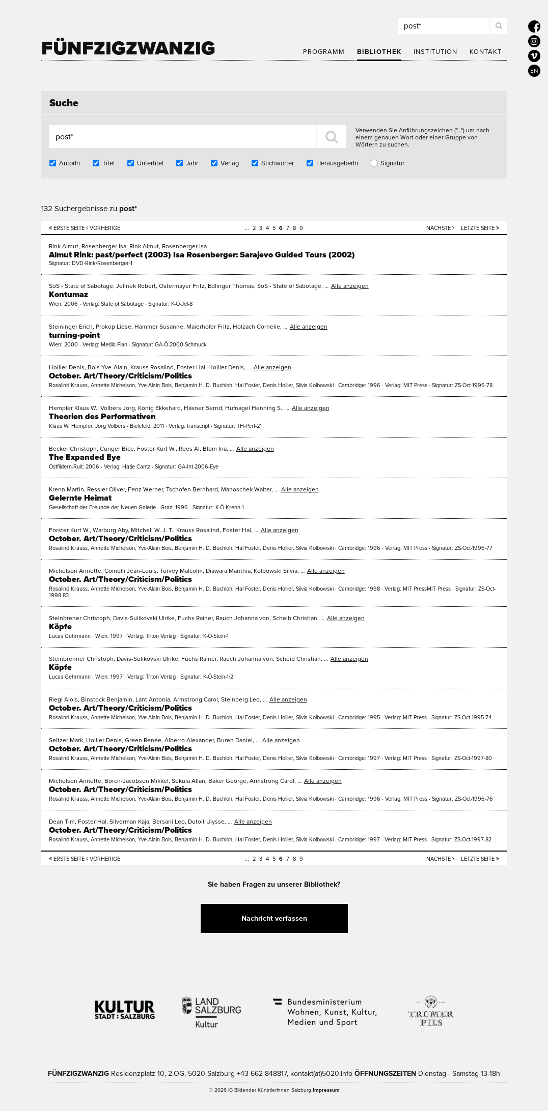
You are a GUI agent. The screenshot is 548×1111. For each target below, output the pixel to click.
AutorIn (69, 163)
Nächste (440, 228)
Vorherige (103, 228)
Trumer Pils (430, 1006)
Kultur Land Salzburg (211, 1006)
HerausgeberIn (337, 163)
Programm (324, 52)
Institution (435, 52)
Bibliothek (379, 52)
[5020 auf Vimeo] (534, 56)
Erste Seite (67, 228)
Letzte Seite (480, 228)
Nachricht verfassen (274, 918)
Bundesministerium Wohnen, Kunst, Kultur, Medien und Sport (324, 1006)
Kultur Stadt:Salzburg (125, 1006)
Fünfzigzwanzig (128, 48)
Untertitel (150, 163)
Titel (108, 163)
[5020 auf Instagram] (534, 41)
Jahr (192, 163)
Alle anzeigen (350, 285)
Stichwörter (277, 163)
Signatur (392, 163)
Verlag (230, 163)
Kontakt (486, 52)
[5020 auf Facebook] (534, 26)
